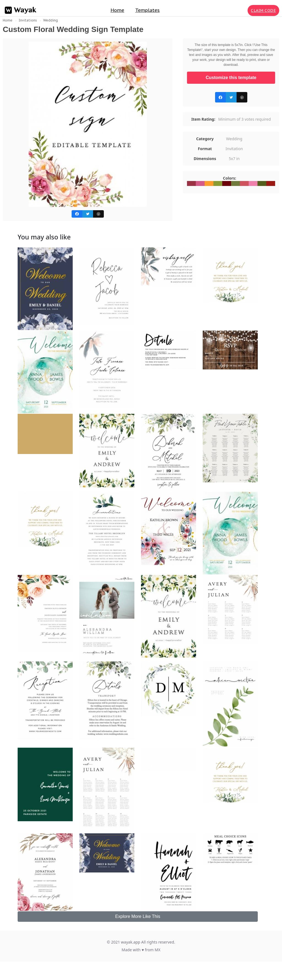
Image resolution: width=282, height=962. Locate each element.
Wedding (50, 20)
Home (117, 10)
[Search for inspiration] (242, 10)
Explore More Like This (137, 916)
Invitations (28, 20)
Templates (147, 10)
